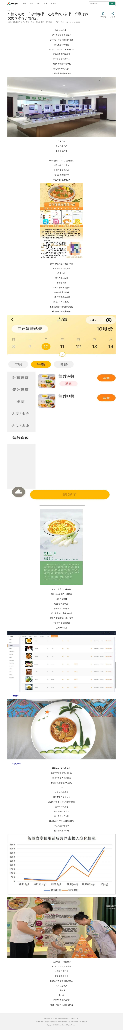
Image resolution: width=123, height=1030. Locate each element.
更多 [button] (53, 4)
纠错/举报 (47, 1018)
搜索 (112, 3)
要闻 (24, 4)
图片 (38, 4)
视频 (45, 4)
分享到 (113, 17)
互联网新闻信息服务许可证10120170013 (66, 1018)
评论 (31, 4)
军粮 (8, 10)
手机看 (103, 17)
